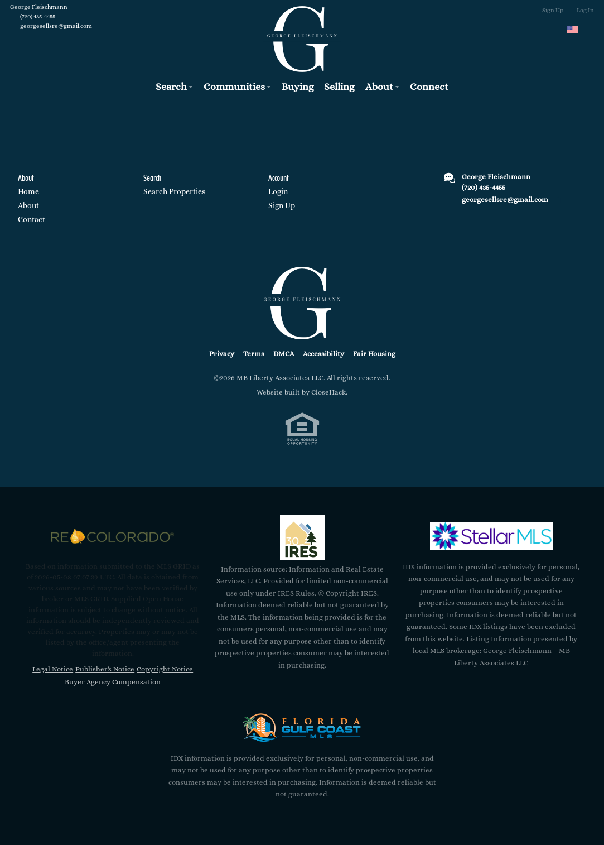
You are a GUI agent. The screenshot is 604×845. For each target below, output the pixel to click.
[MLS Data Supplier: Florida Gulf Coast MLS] (302, 727)
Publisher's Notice (104, 669)
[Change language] (578, 30)
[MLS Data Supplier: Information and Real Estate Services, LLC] (302, 537)
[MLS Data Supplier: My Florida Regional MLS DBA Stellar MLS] (491, 536)
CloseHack (328, 392)
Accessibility (323, 353)
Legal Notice (52, 669)
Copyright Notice (165, 669)
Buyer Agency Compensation (113, 682)
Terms (253, 353)
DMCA (283, 353)
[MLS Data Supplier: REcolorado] (112, 536)
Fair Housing (374, 353)
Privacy (221, 353)
